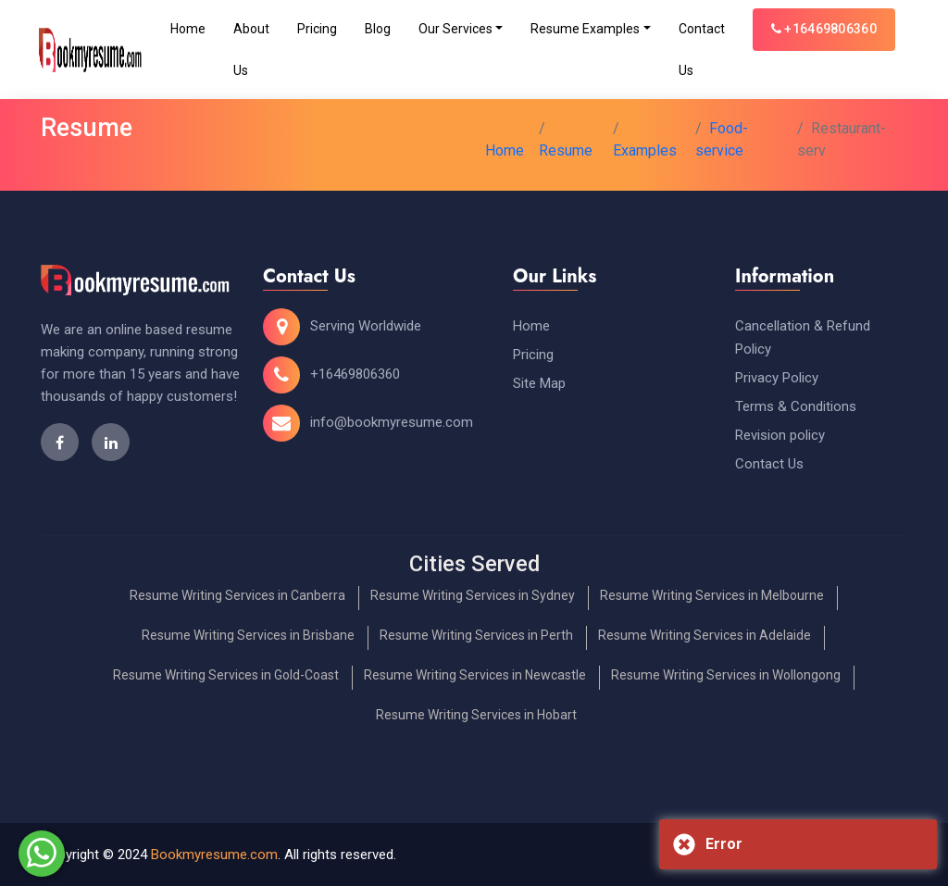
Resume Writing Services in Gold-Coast (226, 675)
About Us (251, 49)
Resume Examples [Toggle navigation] (585, 28)
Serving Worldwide (365, 326)
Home (188, 28)
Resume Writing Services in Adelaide (704, 635)
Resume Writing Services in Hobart (476, 714)
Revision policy (780, 435)
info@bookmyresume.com (391, 422)
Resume (565, 150)
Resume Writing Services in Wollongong (726, 675)
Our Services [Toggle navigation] (455, 28)
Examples (645, 150)
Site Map (539, 383)
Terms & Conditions (795, 406)
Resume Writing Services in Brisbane (248, 635)
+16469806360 (824, 28)
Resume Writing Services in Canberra (237, 595)
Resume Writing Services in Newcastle (475, 675)
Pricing (317, 28)
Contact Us (702, 49)
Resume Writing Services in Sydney (472, 595)
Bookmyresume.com (214, 854)
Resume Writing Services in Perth (476, 635)
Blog (378, 28)
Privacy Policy (776, 377)
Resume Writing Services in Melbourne (712, 595)
